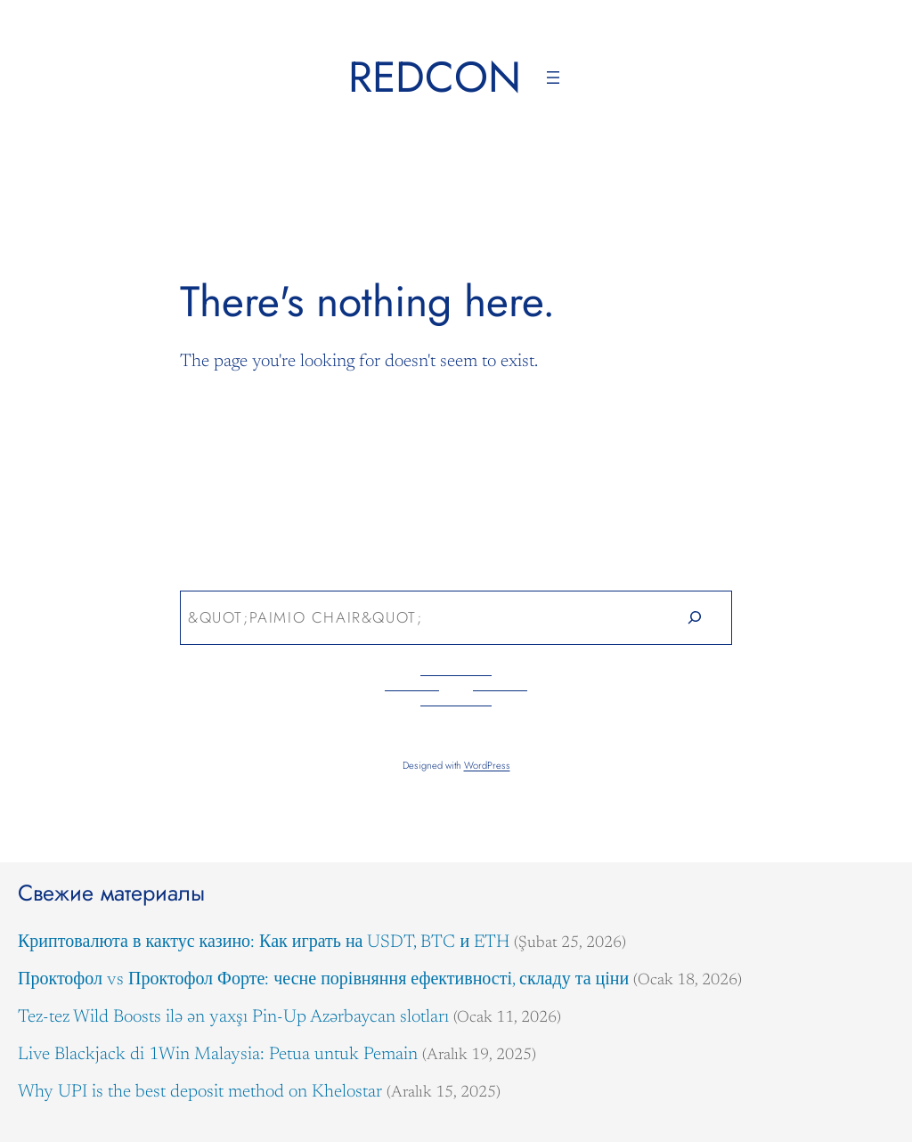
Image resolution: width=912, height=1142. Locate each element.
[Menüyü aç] (553, 77)
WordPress (487, 765)
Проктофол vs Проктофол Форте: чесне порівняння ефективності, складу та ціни (323, 980)
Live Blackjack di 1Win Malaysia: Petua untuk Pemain (218, 1055)
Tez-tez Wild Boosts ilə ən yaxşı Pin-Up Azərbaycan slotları (233, 1017)
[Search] (695, 617)
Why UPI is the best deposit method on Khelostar (200, 1092)
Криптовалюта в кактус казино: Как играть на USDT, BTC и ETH (263, 942)
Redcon (434, 77)
